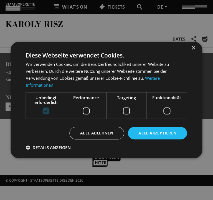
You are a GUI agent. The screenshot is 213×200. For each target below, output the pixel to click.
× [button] (193, 48)
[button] (48, 147)
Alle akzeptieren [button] (157, 133)
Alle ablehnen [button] (96, 133)
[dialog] (106, 100)
